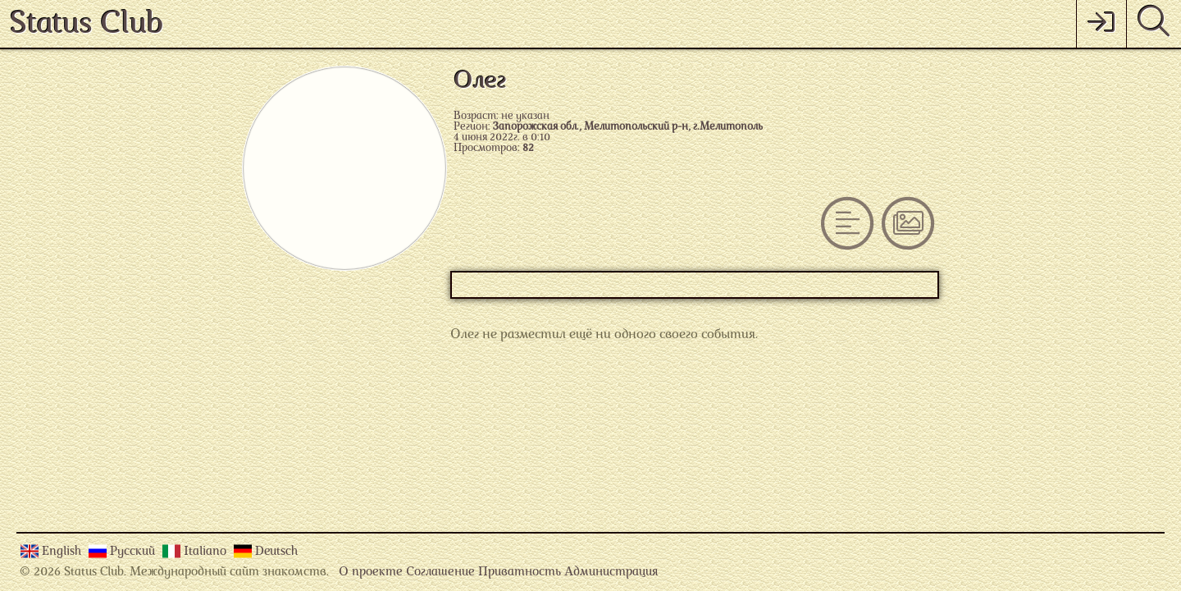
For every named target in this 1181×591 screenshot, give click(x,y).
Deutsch (276, 552)
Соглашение (440, 572)
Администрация (611, 572)
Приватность (519, 572)
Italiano (207, 552)
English (63, 552)
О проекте (371, 572)
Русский (134, 552)
